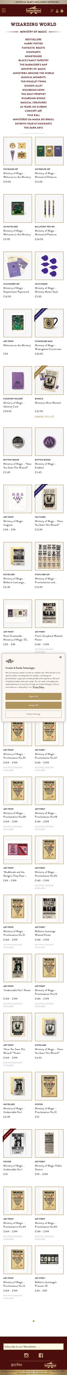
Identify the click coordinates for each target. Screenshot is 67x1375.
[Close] (60, 657)
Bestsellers (33, 39)
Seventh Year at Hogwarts (33, 123)
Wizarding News (33, 90)
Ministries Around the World (33, 73)
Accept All (33, 705)
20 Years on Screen (33, 106)
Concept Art (33, 111)
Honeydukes (33, 56)
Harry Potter (33, 43)
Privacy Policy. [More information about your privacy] (38, 687)
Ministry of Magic (33, 69)
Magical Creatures (33, 102)
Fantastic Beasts (33, 47)
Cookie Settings (33, 714)
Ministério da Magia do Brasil (33, 119)
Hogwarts (33, 52)
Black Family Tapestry (34, 60)
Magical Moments (33, 77)
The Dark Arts (33, 127)
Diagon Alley (33, 85)
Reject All (33, 696)
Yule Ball (33, 115)
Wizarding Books (33, 98)
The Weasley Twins (33, 81)
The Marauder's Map (33, 64)
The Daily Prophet (33, 94)
